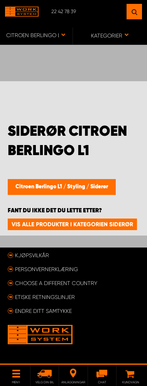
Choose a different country (56, 283)
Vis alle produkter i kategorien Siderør (72, 224)
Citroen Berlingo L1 (39, 187)
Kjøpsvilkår (32, 255)
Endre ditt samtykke (43, 311)
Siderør (99, 187)
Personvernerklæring (46, 269)
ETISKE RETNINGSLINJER (45, 297)
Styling (76, 187)
